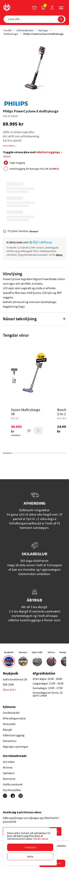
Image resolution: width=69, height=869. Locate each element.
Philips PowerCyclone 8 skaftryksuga (43, 33)
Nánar (7, 156)
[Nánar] (59, 255)
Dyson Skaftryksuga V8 (25, 411)
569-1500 (8, 684)
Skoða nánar (40, 838)
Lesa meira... (9, 145)
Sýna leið (9, 689)
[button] (30, 847)
